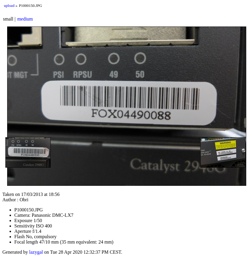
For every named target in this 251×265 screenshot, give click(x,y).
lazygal (36, 252)
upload (9, 5)
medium (25, 18)
